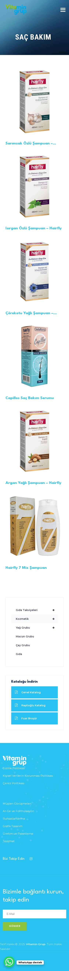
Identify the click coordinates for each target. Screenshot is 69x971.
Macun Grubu (25, 636)
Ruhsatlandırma (14, 818)
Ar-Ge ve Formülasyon (18, 811)
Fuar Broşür (26, 718)
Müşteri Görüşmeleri (17, 803)
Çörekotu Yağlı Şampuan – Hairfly (29, 313)
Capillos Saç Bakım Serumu (30, 398)
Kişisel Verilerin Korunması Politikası (28, 775)
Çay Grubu (23, 645)
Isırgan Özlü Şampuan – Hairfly (34, 228)
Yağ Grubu (37, 627)
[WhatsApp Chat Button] (9, 961)
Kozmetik (37, 618)
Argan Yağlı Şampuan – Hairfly (33, 483)
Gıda (19, 654)
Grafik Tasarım (12, 826)
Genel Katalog (28, 692)
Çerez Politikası (13, 783)
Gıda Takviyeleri (37, 610)
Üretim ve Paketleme (18, 833)
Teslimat (9, 841)
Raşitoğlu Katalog (30, 705)
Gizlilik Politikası (14, 768)
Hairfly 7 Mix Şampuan (26, 568)
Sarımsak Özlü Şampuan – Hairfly (29, 144)
